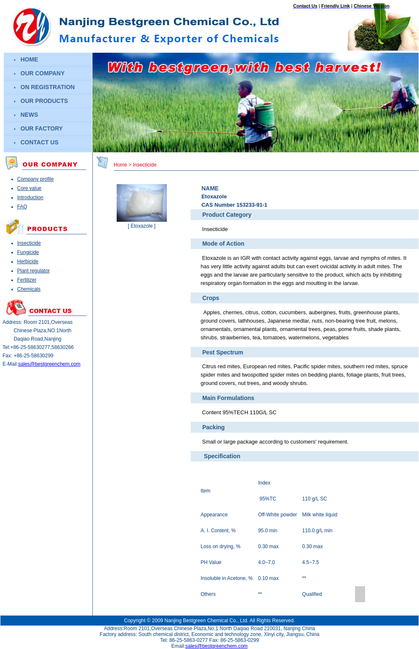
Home (120, 165)
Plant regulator (33, 271)
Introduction (30, 197)
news (29, 114)
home (29, 59)
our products (44, 100)
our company (42, 73)
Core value (29, 188)
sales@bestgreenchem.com (49, 364)
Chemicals (29, 289)
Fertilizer (26, 280)
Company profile (35, 179)
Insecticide (29, 243)
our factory (41, 128)
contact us (39, 142)
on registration (47, 87)
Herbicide (27, 261)
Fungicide (28, 252)
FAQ (22, 207)
